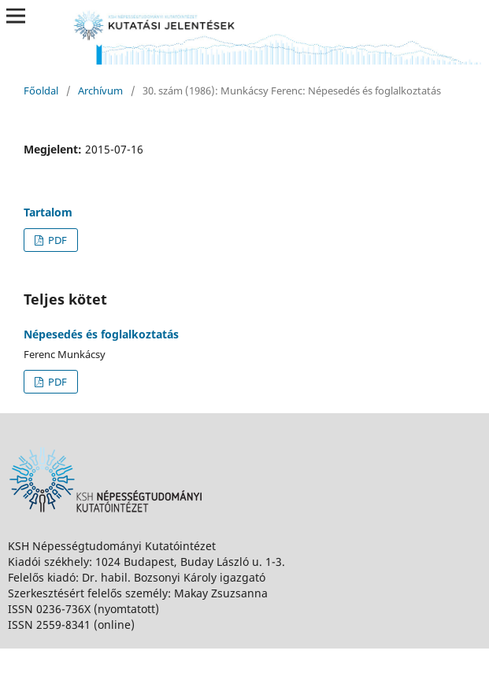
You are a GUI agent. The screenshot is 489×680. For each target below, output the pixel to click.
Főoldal (41, 90)
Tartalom (48, 212)
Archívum (100, 90)
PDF (56, 240)
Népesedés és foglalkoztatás (101, 334)
